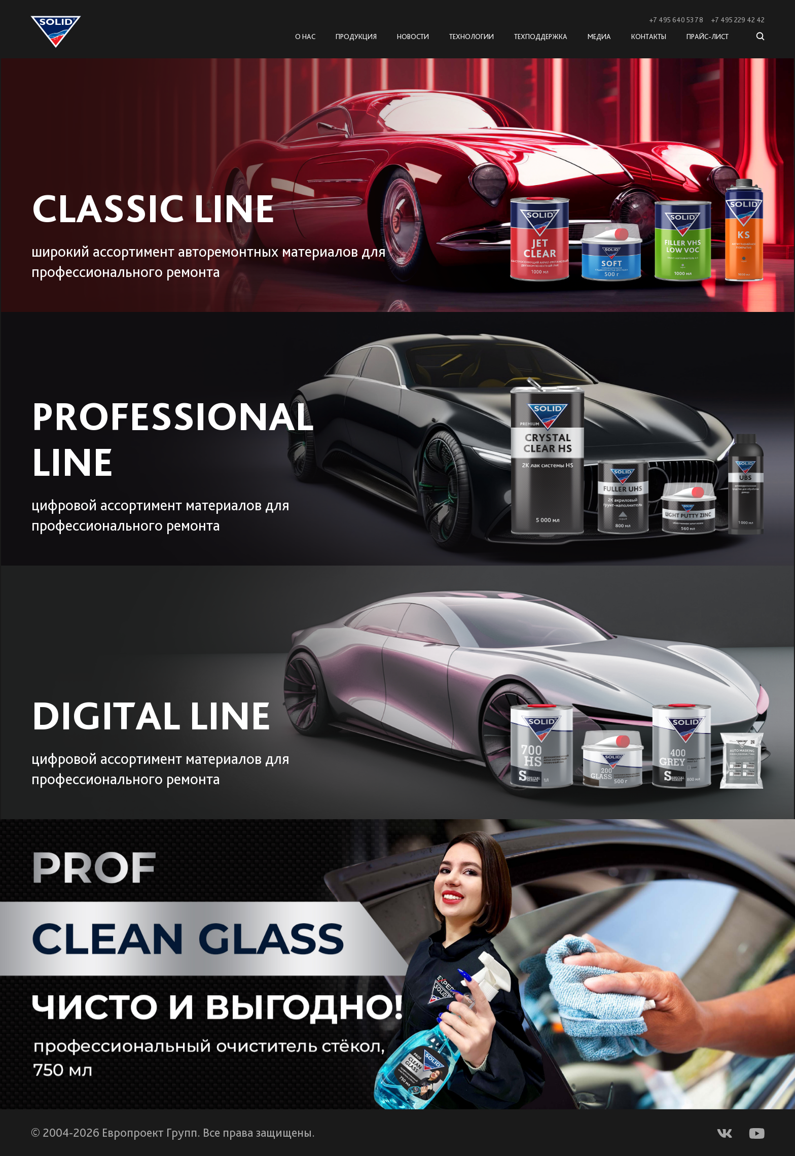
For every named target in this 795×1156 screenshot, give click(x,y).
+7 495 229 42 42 (738, 20)
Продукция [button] (356, 36)
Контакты (648, 36)
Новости (413, 36)
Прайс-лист (707, 36)
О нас (305, 36)
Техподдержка (540, 36)
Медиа (599, 36)
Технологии (471, 36)
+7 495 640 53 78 (676, 20)
